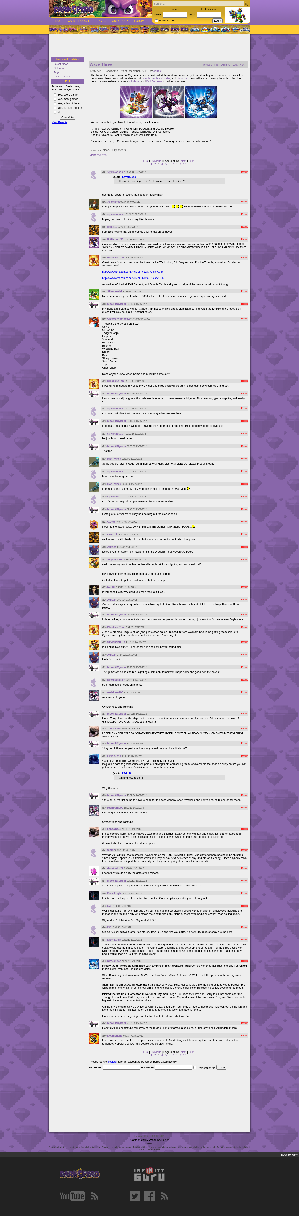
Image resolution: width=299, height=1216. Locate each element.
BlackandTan (115, 257)
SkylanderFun (116, 559)
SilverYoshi (114, 291)
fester (111, 850)
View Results (59, 122)
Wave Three (101, 64)
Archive (225, 64)
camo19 (112, 226)
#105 (104, 239)
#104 (104, 227)
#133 (104, 692)
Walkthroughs (78, 20)
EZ (109, 905)
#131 (104, 667)
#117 (104, 471)
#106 (104, 258)
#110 (104, 381)
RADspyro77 (115, 239)
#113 (104, 421)
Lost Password (209, 9)
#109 (104, 319)
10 (184, 164)
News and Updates (67, 59)
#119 (104, 497)
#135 (104, 729)
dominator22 (115, 868)
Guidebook (120, 20)
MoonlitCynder (116, 303)
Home (58, 20)
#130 (104, 655)
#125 (104, 587)
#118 (104, 484)
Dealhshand (115, 1035)
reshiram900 (115, 692)
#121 (104, 522)
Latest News (61, 63)
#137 (104, 756)
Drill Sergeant (154, 81)
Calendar (59, 68)
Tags (56, 72)
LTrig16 (127, 773)
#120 (104, 509)
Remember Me (167, 20)
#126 (104, 600)
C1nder (111, 521)
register (113, 1061)
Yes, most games (68, 99)
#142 (104, 868)
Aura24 (111, 546)
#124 (104, 560)
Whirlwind (134, 81)
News (106, 150)
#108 (104, 304)
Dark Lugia (114, 893)
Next (242, 64)
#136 (104, 743)
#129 (104, 642)
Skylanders (119, 150)
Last (234, 64)
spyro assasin (116, 172)
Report (244, 172)
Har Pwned (114, 458)
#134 (104, 714)
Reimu (111, 587)
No (59, 112)
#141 (104, 850)
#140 (104, 829)
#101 (104, 172)
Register (175, 9)
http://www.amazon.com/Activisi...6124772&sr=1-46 (133, 271)
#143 (104, 881)
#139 (104, 808)
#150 (104, 1036)
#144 (104, 893)
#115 (104, 446)
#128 (104, 627)
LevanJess (129, 176)
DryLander (114, 960)
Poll (67, 81)
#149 (104, 1023)
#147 (104, 940)
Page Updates (62, 76)
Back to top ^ (289, 1154)
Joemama (113, 201)
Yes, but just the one (70, 107)
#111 (104, 394)
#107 (104, 291)
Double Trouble (151, 78)
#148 (104, 961)
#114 (104, 434)
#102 (104, 202)
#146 (104, 927)
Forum (139, 20)
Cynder (165, 78)
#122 (104, 534)
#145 (104, 906)
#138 (104, 795)
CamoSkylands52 (118, 318)
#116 (104, 459)
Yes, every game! (68, 94)
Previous (206, 64)
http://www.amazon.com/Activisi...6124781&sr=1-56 (133, 278)
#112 (104, 408)
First (216, 64)
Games (101, 20)
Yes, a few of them (69, 103)
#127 (104, 615)
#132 (104, 680)
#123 (104, 547)
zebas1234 (114, 728)
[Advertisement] (149, 45)
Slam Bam (183, 78)
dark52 (157, 70)
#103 (104, 214)
